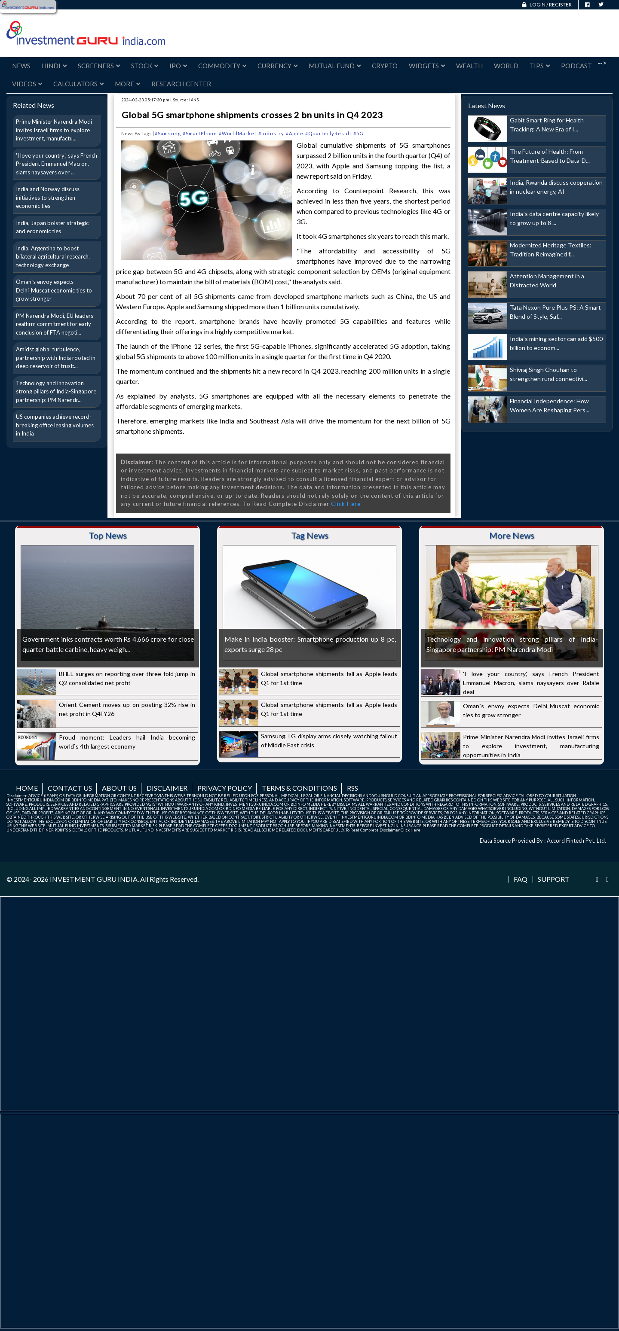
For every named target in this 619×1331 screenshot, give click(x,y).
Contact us (70, 788)
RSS (352, 788)
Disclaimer (167, 788)
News (21, 66)
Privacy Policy (224, 788)
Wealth (469, 66)
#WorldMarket (238, 133)
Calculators (78, 84)
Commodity (222, 66)
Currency (277, 66)
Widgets (427, 66)
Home (27, 788)
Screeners (99, 66)
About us (119, 788)
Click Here (346, 503)
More (127, 84)
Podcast (576, 66)
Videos (27, 84)
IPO (178, 66)
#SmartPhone (200, 133)
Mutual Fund (335, 66)
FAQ (520, 879)
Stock (144, 66)
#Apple (294, 133)
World (506, 66)
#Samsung (168, 133)
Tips (540, 66)
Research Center (181, 84)
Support (554, 879)
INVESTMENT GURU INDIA (94, 879)
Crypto (385, 66)
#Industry (271, 133)
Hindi (54, 66)
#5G (358, 133)
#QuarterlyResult (328, 133)
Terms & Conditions (299, 788)
